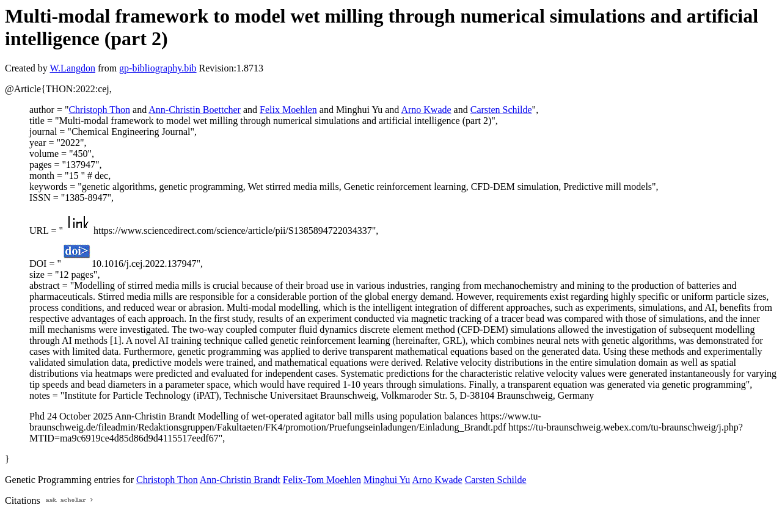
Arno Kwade (426, 109)
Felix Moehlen (288, 109)
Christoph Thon (99, 109)
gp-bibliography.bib (158, 68)
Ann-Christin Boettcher (194, 109)
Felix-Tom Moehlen (322, 479)
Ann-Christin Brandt (240, 479)
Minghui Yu (387, 479)
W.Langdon (72, 68)
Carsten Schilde (501, 109)
